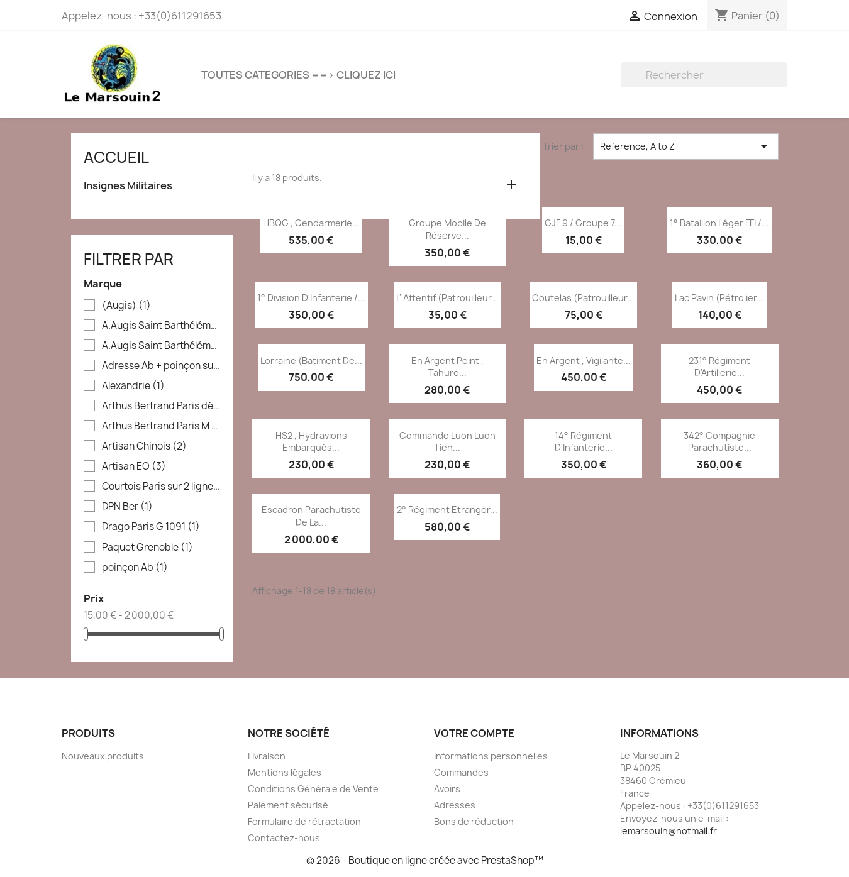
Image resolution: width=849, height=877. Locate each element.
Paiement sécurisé (288, 805)
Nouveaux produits (103, 756)
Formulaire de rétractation (304, 821)
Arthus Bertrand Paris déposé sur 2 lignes (161, 406)
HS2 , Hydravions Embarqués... (311, 441)
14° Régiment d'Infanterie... (584, 441)
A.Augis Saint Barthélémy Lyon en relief (161, 345)
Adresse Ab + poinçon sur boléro (161, 366)
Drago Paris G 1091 (151, 527)
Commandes (461, 772)
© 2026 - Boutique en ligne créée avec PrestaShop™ (424, 860)
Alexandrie (133, 386)
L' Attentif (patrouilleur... (447, 298)
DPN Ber (127, 506)
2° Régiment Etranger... (447, 510)
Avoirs (447, 789)
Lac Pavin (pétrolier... (719, 298)
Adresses (454, 805)
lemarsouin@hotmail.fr (668, 831)
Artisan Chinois (144, 446)
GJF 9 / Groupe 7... (583, 223)
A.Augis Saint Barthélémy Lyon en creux (161, 325)
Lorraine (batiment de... (311, 361)
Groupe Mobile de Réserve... (447, 229)
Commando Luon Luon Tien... (447, 441)
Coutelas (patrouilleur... (583, 298)
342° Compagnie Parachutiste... (719, 441)
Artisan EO (134, 466)
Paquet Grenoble (147, 547)
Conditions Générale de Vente (313, 789)
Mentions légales (284, 772)
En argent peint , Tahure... (447, 367)
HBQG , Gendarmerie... (311, 223)
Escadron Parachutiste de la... (311, 516)
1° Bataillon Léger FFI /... (719, 223)
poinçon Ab (135, 567)
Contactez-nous (284, 838)
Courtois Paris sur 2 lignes (161, 486)
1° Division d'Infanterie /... (311, 298)
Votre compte (474, 733)
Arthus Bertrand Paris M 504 (161, 426)
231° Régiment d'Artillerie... (719, 367)
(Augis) (126, 305)
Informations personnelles (491, 756)
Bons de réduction (474, 821)
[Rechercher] (704, 74)
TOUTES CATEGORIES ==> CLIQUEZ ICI (298, 75)
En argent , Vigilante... (583, 361)
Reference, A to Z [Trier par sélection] (686, 146)
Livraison (267, 756)
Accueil (116, 157)
